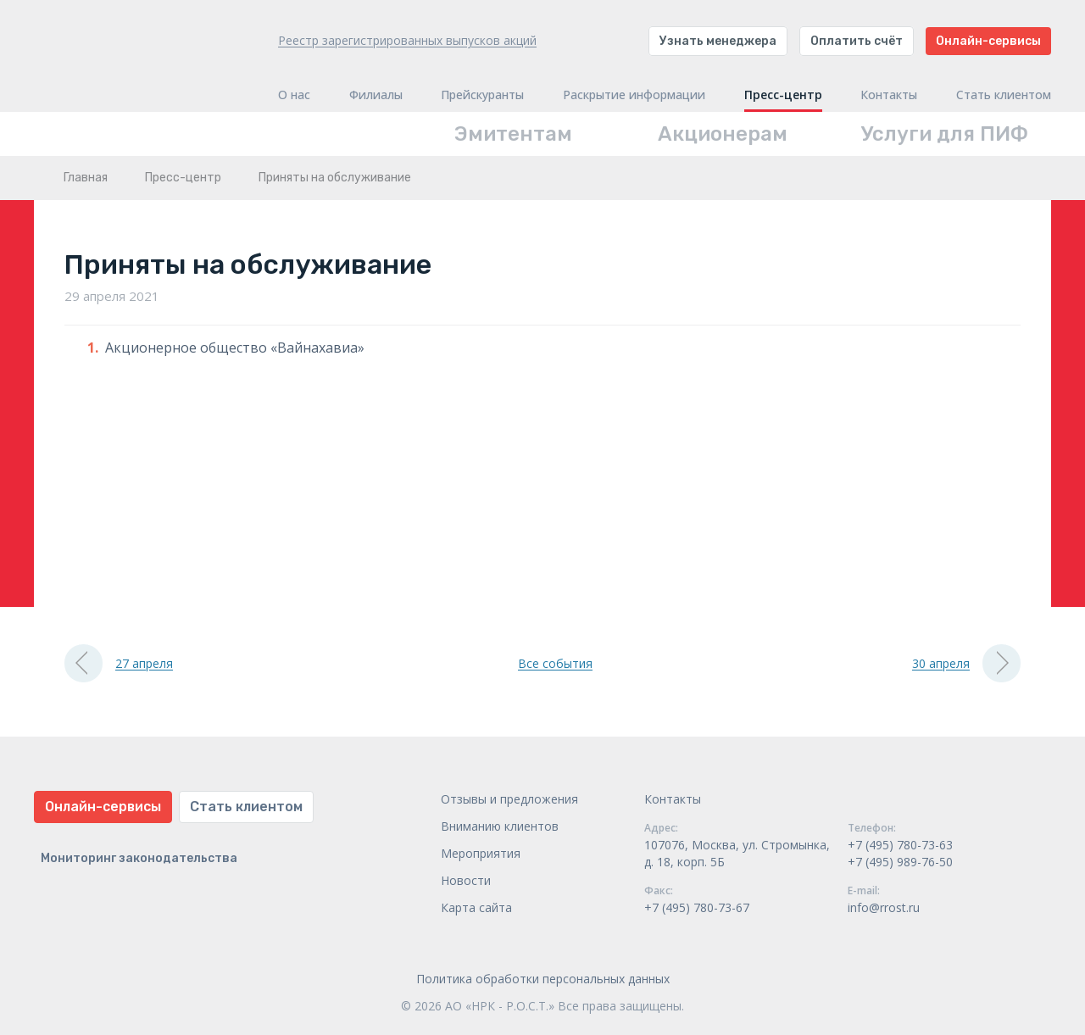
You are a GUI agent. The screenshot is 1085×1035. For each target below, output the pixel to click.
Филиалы (376, 95)
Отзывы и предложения (509, 799)
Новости (466, 880)
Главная (86, 177)
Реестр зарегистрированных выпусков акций (407, 40)
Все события (555, 663)
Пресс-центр (783, 95)
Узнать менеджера (717, 41)
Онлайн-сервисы (988, 41)
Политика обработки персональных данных (543, 979)
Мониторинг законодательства (139, 858)
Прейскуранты (482, 95)
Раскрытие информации (634, 95)
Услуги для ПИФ (944, 134)
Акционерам (722, 134)
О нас (294, 95)
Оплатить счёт (856, 41)
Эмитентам (513, 134)
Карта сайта (476, 907)
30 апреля (966, 663)
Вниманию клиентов (500, 826)
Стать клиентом (1003, 95)
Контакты (888, 95)
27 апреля (118, 663)
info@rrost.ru (884, 907)
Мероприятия (480, 853)
